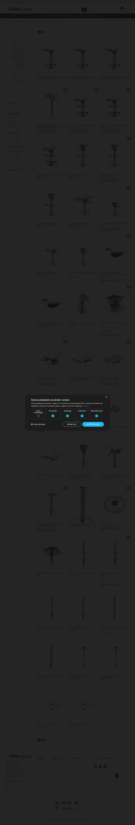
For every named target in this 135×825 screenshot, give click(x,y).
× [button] (106, 397)
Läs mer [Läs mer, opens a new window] (86, 406)
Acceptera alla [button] (93, 424)
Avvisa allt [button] (72, 424)
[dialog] (67, 412)
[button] (38, 424)
